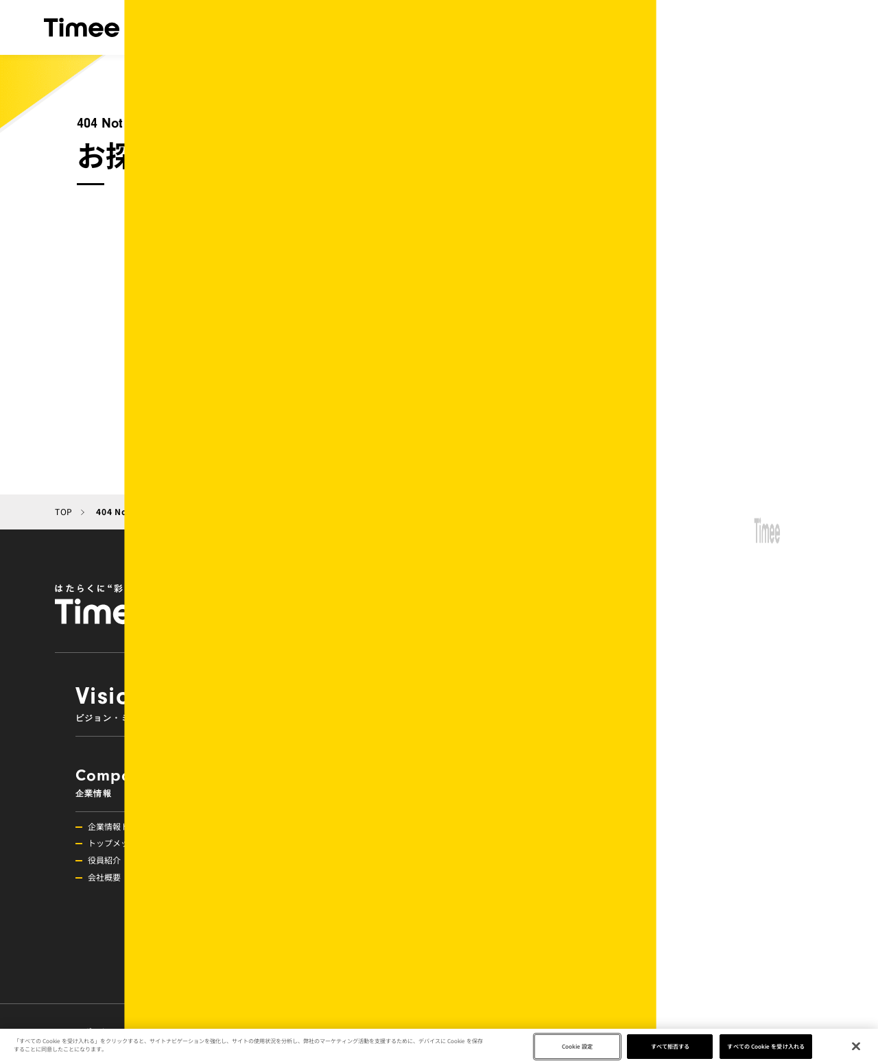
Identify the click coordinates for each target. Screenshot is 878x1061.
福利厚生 (672, 877)
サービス (368, 27)
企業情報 (440, 27)
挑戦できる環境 (684, 842)
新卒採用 (672, 928)
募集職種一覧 (680, 962)
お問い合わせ (645, 1031)
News (527, 782)
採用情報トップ (684, 826)
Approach (337, 782)
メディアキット (556, 1031)
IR (642, 27)
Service (621, 702)
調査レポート (491, 928)
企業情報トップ (116, 826)
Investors (337, 840)
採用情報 (787, 27)
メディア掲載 (491, 911)
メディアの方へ (456, 1031)
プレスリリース (495, 894)
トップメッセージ (121, 842)
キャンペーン (491, 842)
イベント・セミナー (503, 860)
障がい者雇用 (680, 945)
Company (148, 782)
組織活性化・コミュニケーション (717, 860)
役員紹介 (104, 860)
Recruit (716, 782)
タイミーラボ (233, 1031)
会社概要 (104, 877)
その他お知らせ (495, 877)
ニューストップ (495, 826)
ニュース (724, 27)
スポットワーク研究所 (124, 1031)
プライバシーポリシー (343, 1031)
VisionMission (242, 702)
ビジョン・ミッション (264, 27)
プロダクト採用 (684, 911)
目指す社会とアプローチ (549, 27)
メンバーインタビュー (697, 894)
